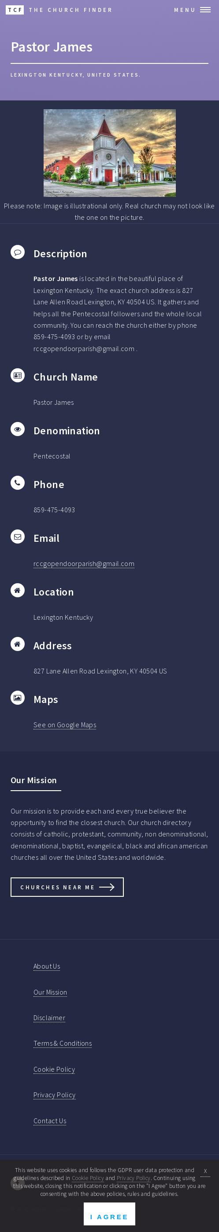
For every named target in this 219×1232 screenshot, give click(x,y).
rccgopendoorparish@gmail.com (83, 563)
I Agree (109, 1217)
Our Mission (50, 992)
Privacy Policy (54, 1094)
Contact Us (49, 1120)
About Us (46, 966)
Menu (185, 9)
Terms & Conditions (62, 1043)
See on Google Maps (64, 724)
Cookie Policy (54, 1069)
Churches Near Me (57, 887)
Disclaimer (49, 1017)
